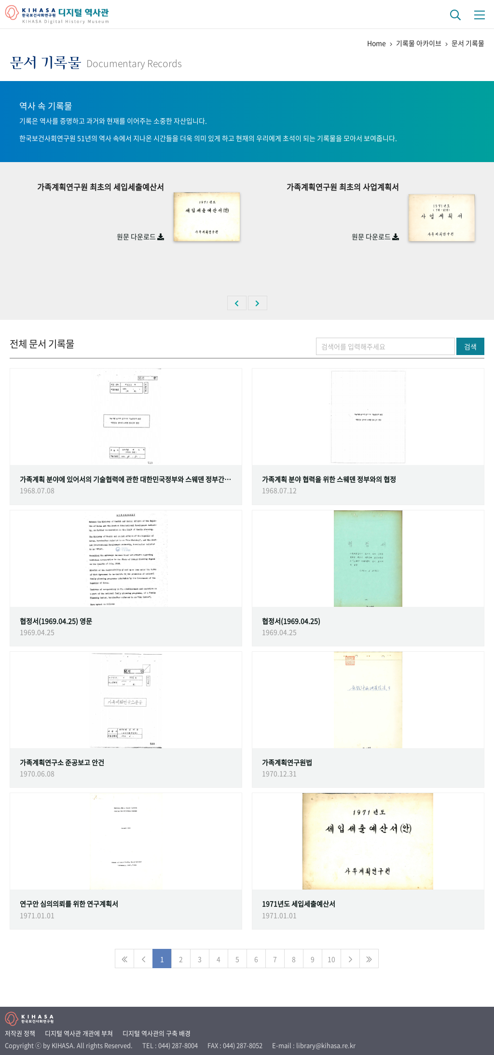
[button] (237, 303)
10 (331, 959)
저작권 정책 (20, 1033)
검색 (470, 346)
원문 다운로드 (140, 236)
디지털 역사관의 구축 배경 (157, 1033)
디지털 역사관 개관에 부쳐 (79, 1033)
